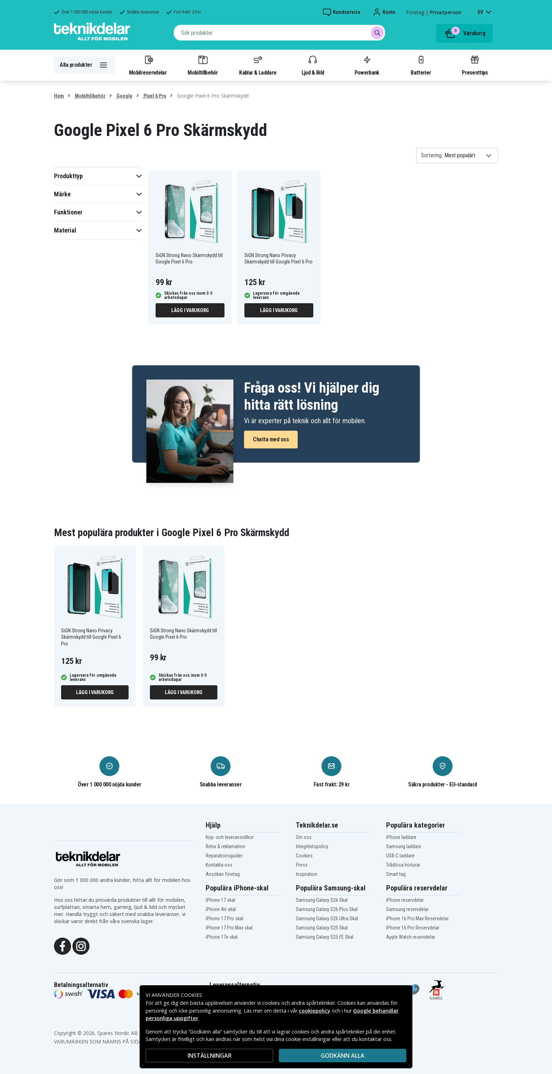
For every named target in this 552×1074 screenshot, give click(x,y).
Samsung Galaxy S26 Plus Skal (327, 909)
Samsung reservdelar (407, 909)
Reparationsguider (224, 855)
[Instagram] (81, 945)
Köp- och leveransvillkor (230, 837)
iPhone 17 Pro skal (224, 918)
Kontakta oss (219, 865)
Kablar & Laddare (257, 65)
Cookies (304, 855)
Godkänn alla (342, 1055)
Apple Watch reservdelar (410, 937)
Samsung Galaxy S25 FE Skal (324, 937)
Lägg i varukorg (190, 310)
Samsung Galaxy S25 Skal (322, 928)
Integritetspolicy (312, 846)
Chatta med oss (271, 439)
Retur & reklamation (225, 846)
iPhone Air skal (221, 909)
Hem (59, 96)
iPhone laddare (401, 837)
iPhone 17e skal (222, 937)
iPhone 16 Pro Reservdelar (412, 928)
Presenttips (475, 65)
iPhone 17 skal (220, 900)
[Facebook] (62, 945)
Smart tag (396, 874)
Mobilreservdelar (148, 65)
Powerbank (367, 65)
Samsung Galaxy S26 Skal (322, 900)
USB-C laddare (400, 855)
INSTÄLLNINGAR (210, 1055)
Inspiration (306, 874)
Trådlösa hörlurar (403, 865)
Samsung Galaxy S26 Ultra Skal (327, 918)
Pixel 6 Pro (154, 96)
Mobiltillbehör (203, 65)
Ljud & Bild (313, 65)
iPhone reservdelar (405, 900)
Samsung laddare (403, 846)
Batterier (421, 65)
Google (123, 96)
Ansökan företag (223, 874)
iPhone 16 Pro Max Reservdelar (417, 918)
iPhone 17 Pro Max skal (229, 928)
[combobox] (279, 32)
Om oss (304, 837)
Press (302, 865)
